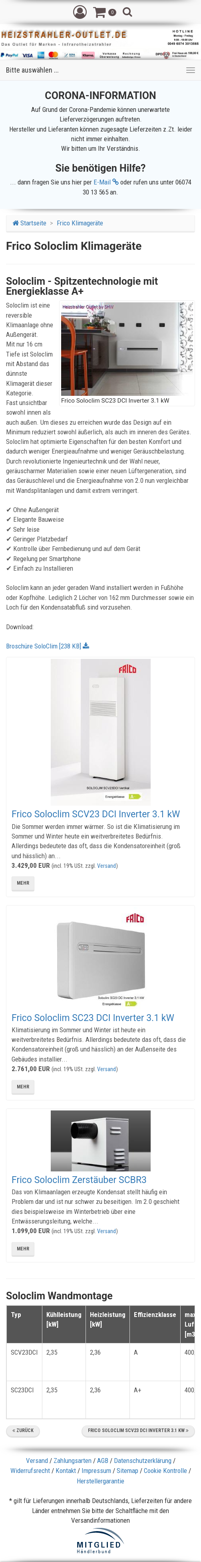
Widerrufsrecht (30, 1471)
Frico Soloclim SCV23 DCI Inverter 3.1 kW (96, 814)
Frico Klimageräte (80, 223)
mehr (23, 883)
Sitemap (127, 1471)
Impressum (96, 1471)
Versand (106, 866)
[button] (80, 12)
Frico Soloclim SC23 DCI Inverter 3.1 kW (93, 1018)
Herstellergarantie (100, 1481)
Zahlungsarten (73, 1461)
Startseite (29, 223)
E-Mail (106, 182)
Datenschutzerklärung (142, 1461)
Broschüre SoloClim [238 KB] (47, 646)
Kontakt (66, 1471)
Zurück (23, 1430)
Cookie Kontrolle (165, 1471)
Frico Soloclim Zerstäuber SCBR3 (79, 1180)
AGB (102, 1461)
